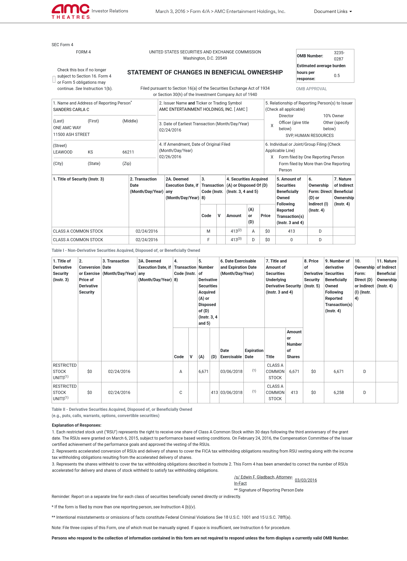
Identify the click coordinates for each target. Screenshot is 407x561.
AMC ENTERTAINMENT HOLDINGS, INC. (196, 109)
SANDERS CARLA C (71, 109)
